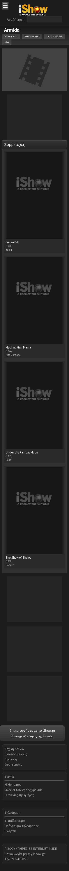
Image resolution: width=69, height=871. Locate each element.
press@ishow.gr (34, 854)
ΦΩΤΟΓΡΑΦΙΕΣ (54, 36)
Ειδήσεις (10, 831)
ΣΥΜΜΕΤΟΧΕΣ (32, 36)
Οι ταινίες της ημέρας (19, 795)
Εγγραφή (11, 759)
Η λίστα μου (13, 784)
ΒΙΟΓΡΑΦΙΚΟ (10, 36)
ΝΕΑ (6, 41)
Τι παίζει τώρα (15, 821)
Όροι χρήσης (13, 764)
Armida (12, 30)
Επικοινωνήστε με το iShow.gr (32, 730)
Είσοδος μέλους (16, 754)
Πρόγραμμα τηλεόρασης (22, 826)
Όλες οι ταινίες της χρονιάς (23, 790)
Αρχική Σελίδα (14, 749)
